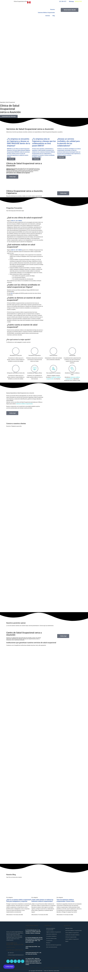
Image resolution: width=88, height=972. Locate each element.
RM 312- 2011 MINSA (16, 250)
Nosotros (52, 9)
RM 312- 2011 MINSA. (16, 220)
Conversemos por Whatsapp (9, 116)
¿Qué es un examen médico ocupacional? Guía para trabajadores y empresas (18, 900)
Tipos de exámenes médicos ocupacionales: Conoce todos (65, 900)
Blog (54, 15)
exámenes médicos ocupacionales (24, 403)
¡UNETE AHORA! (10, 947)
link (12, 293)
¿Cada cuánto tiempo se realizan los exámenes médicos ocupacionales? (42, 900)
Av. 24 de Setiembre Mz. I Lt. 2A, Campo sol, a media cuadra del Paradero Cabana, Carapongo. (33, 931)
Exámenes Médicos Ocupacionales (46, 12)
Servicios (47, 15)
